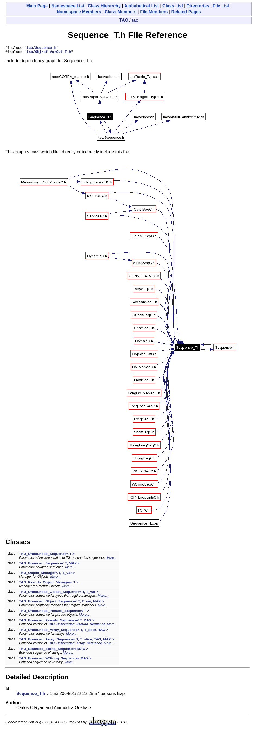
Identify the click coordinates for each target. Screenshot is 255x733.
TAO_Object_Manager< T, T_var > (47, 574)
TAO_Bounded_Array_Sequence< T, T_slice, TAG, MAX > (66, 641)
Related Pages (186, 11)
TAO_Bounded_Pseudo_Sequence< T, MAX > (56, 622)
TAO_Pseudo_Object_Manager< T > (48, 584)
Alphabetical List (141, 6)
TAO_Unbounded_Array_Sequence (75, 645)
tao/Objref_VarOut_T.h (49, 53)
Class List (172, 6)
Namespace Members (79, 11)
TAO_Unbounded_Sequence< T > (47, 555)
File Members (154, 11)
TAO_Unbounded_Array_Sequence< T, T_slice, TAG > (64, 631)
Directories (198, 6)
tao (135, 20)
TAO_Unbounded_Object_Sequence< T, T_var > (58, 593)
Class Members (120, 11)
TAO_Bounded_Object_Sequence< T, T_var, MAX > (61, 603)
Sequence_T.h (30, 695)
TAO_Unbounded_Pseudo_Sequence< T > (54, 612)
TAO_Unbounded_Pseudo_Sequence (76, 626)
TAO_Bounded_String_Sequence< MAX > (53, 650)
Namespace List (67, 6)
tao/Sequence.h (41, 48)
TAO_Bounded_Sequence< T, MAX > (49, 565)
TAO (123, 20)
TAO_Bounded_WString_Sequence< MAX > (55, 660)
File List (221, 6)
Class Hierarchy (104, 6)
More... (112, 559)
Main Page (37, 6)
